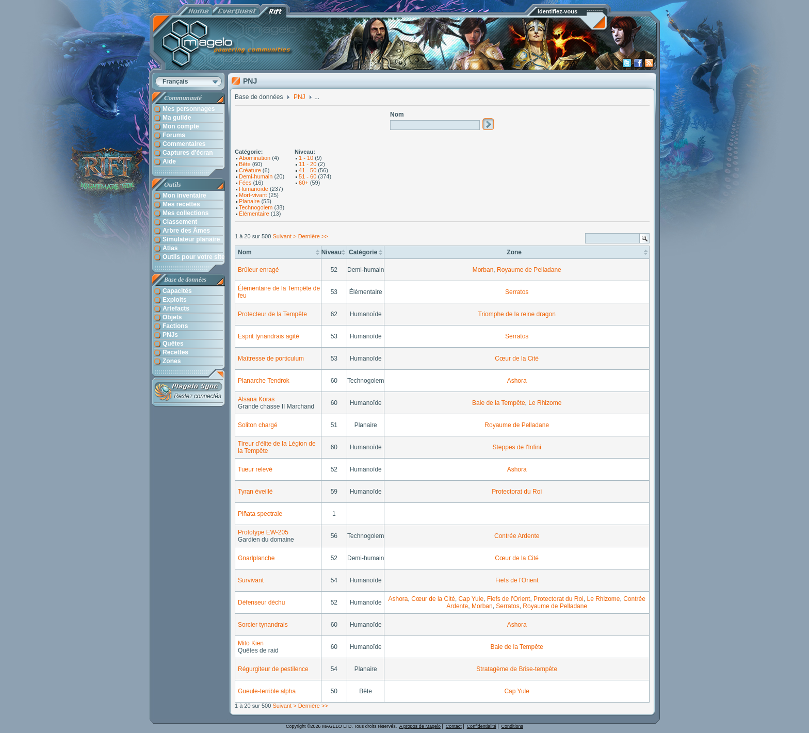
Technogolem (255, 207)
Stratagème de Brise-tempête (516, 669)
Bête (245, 164)
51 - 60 (307, 176)
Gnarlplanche (256, 558)
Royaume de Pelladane (529, 269)
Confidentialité (481, 726)
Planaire (249, 201)
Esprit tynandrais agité (268, 336)
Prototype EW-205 (263, 532)
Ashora (517, 380)
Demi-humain (255, 176)
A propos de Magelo (420, 726)
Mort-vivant (253, 195)
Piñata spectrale (260, 513)
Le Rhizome (544, 402)
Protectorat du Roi (517, 491)
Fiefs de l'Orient (517, 580)
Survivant (251, 580)
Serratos (516, 292)
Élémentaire (254, 213)
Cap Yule (471, 598)
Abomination (254, 158)
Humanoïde (253, 189)
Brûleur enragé (258, 269)
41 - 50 (307, 170)
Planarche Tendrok (263, 380)
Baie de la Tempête (498, 402)
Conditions (512, 726)
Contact (454, 726)
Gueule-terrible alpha (267, 691)
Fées (245, 183)
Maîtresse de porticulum (271, 358)
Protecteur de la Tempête (272, 314)
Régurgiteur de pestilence (273, 669)
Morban (483, 269)
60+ (304, 183)
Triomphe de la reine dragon (517, 314)
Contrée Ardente (516, 536)
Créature (250, 170)
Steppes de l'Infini (517, 447)
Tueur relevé (255, 469)
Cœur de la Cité (517, 358)
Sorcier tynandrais (263, 624)
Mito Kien (251, 643)
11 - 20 (307, 164)
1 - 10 (306, 158)
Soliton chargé (258, 425)
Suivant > (284, 236)
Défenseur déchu (261, 602)
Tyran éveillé (255, 491)
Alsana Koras (256, 399)
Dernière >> (313, 236)
